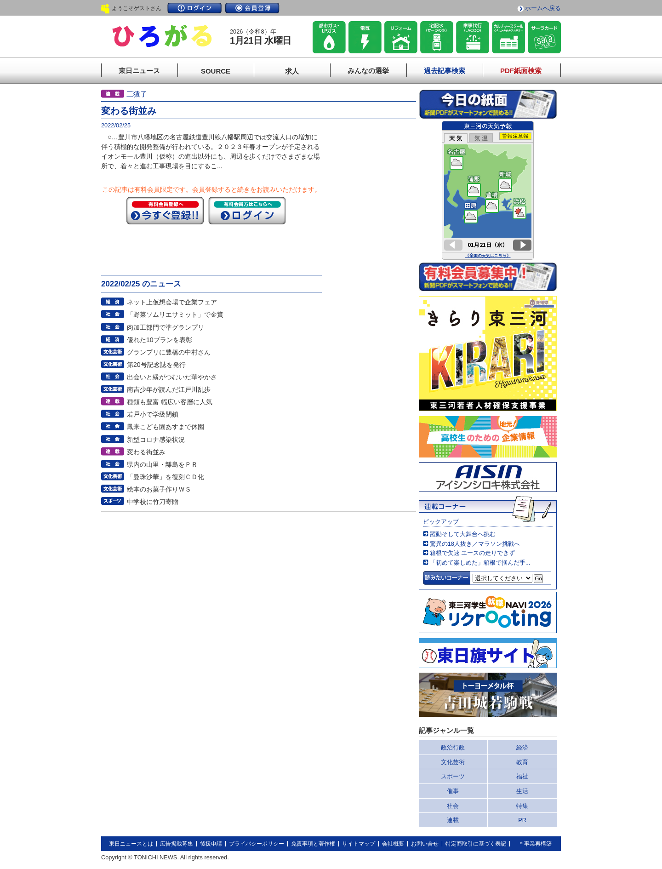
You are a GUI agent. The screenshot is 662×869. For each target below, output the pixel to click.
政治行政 (453, 747)
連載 (453, 820)
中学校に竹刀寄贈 (152, 501)
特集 (522, 805)
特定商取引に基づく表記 (475, 843)
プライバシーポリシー (256, 843)
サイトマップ (358, 843)
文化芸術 (453, 762)
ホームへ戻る (543, 8)
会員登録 (252, 8)
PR (522, 820)
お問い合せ (425, 843)
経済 (522, 747)
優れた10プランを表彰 (159, 339)
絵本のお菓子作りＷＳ (159, 489)
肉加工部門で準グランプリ (165, 327)
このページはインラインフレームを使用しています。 (488, 190)
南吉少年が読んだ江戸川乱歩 (169, 389)
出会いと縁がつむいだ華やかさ (172, 377)
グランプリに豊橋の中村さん (169, 352)
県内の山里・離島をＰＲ (162, 464)
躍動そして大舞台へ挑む (463, 534)
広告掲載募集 (176, 843)
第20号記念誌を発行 (156, 364)
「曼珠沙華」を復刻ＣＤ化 (165, 476)
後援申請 (211, 843)
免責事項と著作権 (313, 843)
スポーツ (453, 776)
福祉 (522, 776)
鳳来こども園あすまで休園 (165, 426)
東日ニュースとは (131, 843)
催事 (453, 791)
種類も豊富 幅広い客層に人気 (169, 402)
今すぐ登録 (165, 210)
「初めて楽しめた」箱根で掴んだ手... (480, 562)
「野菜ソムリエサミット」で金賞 (175, 314)
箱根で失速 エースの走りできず (472, 552)
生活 (522, 791)
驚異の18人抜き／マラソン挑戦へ (475, 543)
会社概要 (393, 843)
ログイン (194, 8)
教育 (522, 762)
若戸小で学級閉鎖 (152, 414)
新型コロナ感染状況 (156, 439)
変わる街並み (146, 452)
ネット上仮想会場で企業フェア (172, 302)
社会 (453, 805)
